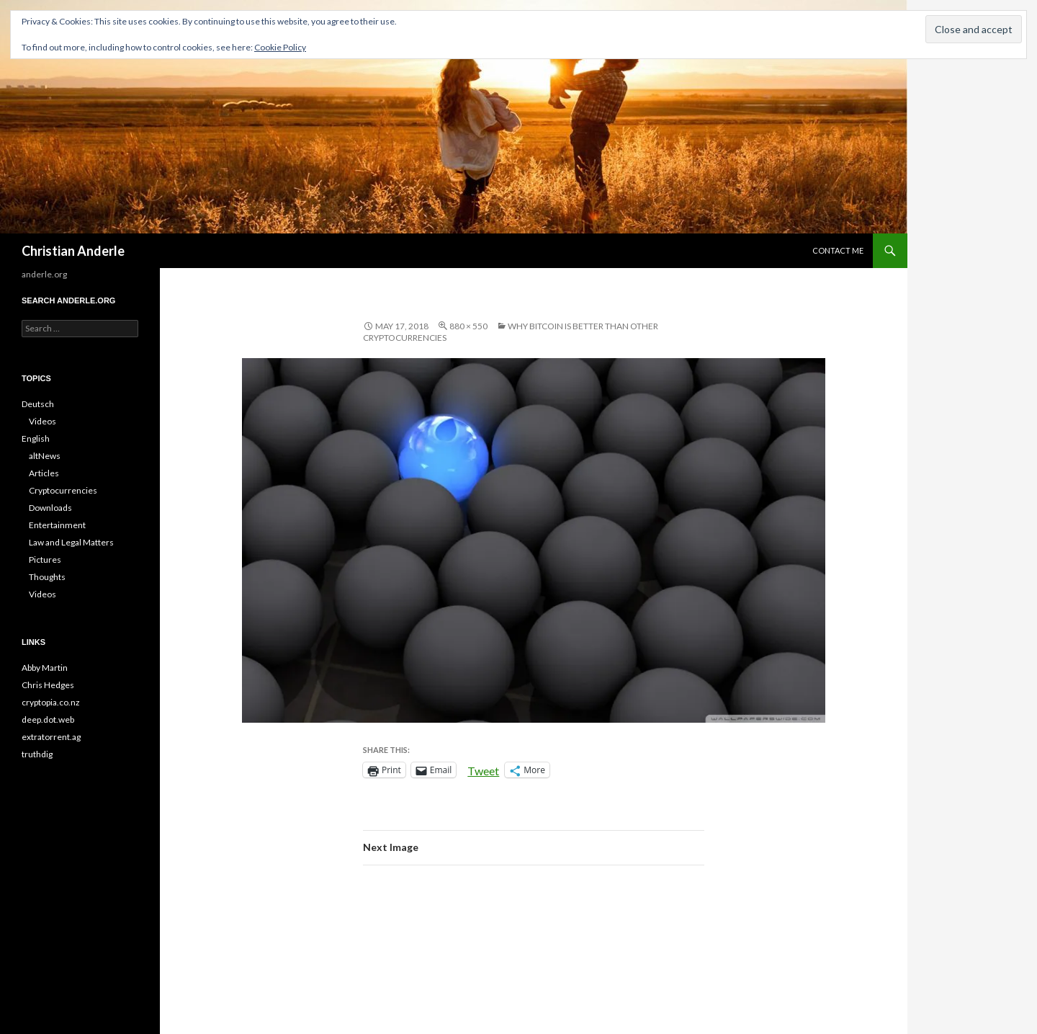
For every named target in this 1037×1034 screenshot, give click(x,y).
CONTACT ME (837, 250)
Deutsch (38, 403)
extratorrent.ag (51, 736)
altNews (44, 455)
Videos (42, 421)
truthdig (37, 754)
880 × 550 (468, 326)
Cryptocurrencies (63, 490)
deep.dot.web (48, 719)
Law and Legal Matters (71, 542)
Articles (44, 473)
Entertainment (57, 525)
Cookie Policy (280, 47)
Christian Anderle (73, 251)
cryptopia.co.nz (51, 702)
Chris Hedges (48, 684)
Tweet (483, 769)
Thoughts (47, 576)
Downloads (50, 507)
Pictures (45, 559)
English (36, 438)
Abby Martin (45, 667)
